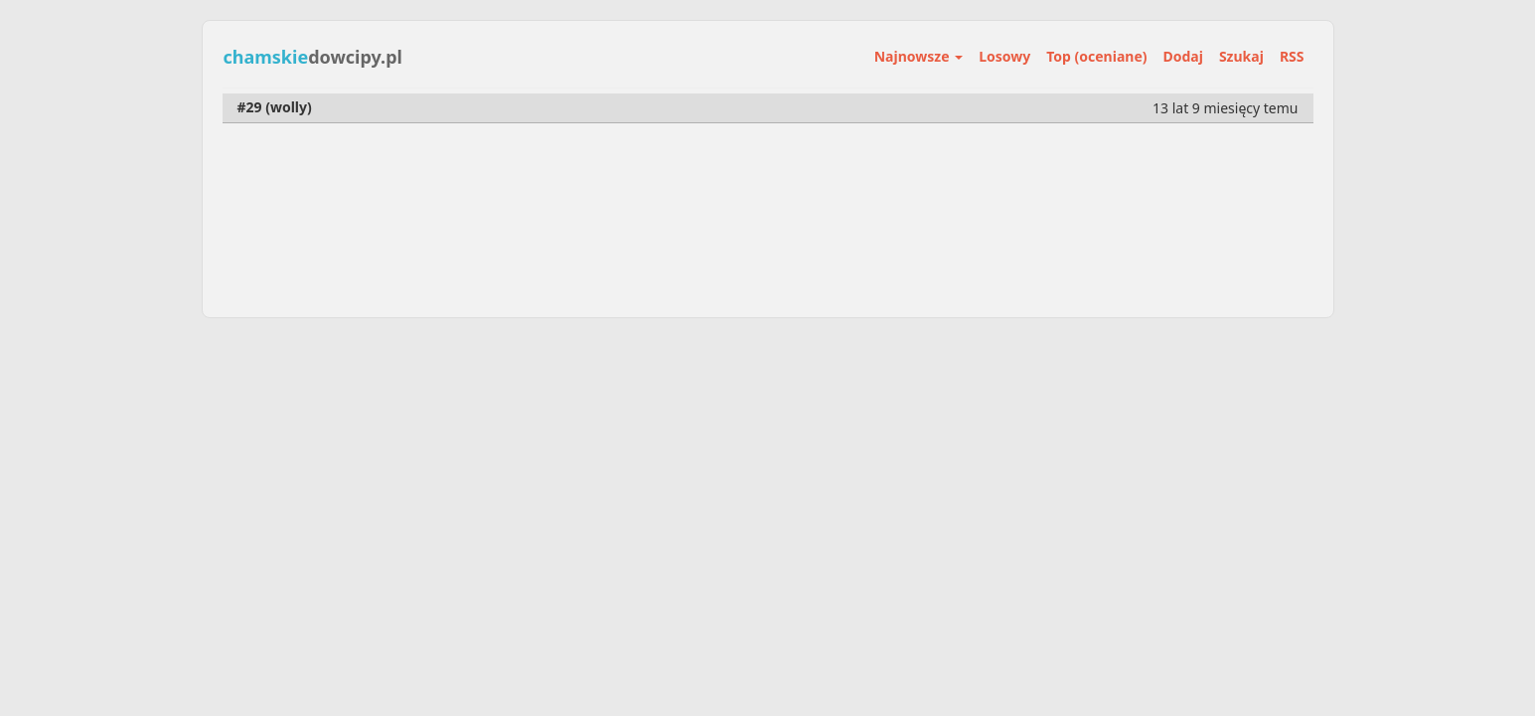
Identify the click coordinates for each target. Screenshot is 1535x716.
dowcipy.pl (313, 57)
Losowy (1004, 56)
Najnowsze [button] (918, 56)
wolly (288, 106)
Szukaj (1241, 56)
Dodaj (1183, 56)
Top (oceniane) (1096, 56)
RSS (1292, 56)
